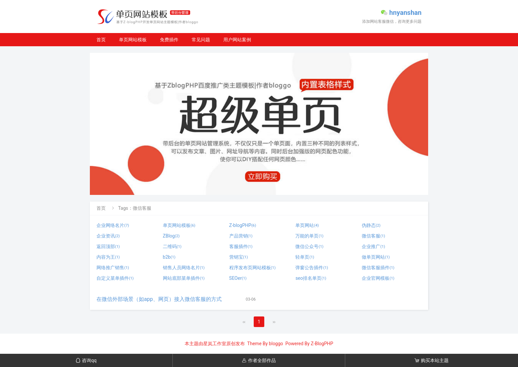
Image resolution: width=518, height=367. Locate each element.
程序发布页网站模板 (252, 267)
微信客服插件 (378, 267)
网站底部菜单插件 (184, 278)
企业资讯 (108, 236)
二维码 (172, 246)
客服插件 (241, 246)
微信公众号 (309, 246)
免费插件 (169, 39)
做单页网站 (376, 257)
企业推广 (373, 246)
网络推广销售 (112, 267)
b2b (169, 257)
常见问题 (201, 39)
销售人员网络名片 (184, 267)
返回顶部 (108, 246)
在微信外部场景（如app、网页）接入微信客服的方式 (159, 299)
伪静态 (371, 225)
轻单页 (304, 257)
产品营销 (241, 236)
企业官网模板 (378, 278)
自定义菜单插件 (115, 278)
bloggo (276, 343)
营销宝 (238, 257)
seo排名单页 (310, 278)
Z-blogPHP (242, 225)
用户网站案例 (237, 39)
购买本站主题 (432, 360)
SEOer (238, 278)
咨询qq (86, 360)
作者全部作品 (259, 360)
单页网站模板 (133, 39)
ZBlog (171, 236)
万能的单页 (309, 236)
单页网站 (307, 225)
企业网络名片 (112, 225)
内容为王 (108, 257)
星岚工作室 (214, 343)
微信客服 (373, 236)
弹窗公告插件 (311, 267)
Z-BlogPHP (322, 343)
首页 (101, 39)
